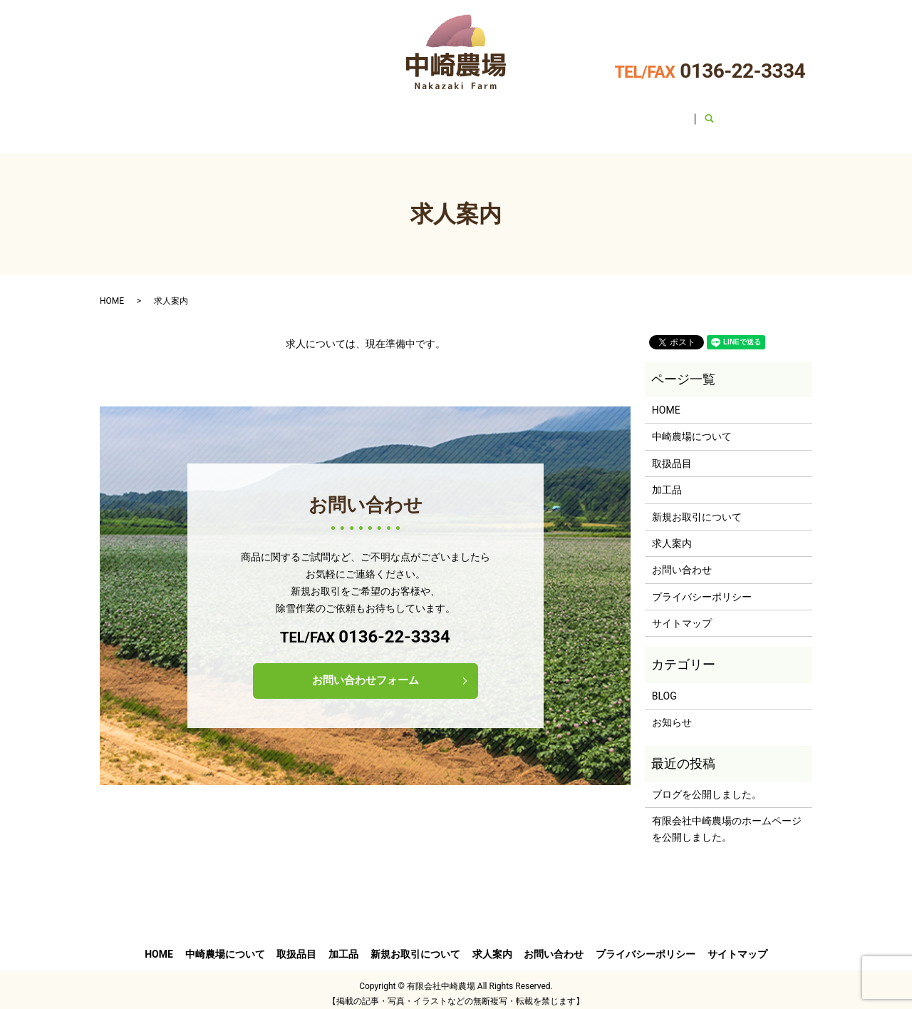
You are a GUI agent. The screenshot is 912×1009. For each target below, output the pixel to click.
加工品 (420, 113)
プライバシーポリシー (702, 587)
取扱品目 (355, 113)
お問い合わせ (685, 113)
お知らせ (672, 713)
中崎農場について (266, 113)
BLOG (664, 686)
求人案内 (605, 113)
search (752, 114)
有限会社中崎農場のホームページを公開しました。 (727, 819)
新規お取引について (510, 113)
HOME (181, 113)
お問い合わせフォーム (366, 675)
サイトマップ (682, 614)
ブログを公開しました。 (707, 785)
